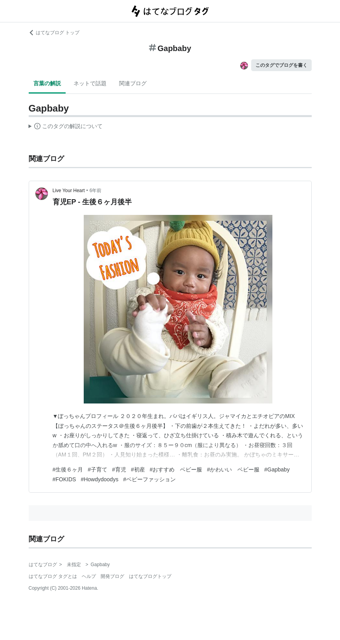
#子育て (97, 469)
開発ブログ (112, 576)
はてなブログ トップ (54, 32)
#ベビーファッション (149, 479)
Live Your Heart (69, 190)
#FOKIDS (64, 479)
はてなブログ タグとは (53, 576)
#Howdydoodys (99, 479)
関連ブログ (133, 83)
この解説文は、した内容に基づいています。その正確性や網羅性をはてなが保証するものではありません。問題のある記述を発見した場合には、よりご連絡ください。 (66, 127)
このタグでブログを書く (281, 65)
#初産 (138, 469)
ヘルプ (89, 576)
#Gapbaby (277, 469)
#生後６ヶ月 (68, 469)
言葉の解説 (47, 83)
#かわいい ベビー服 (233, 469)
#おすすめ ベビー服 (176, 469)
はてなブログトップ (150, 576)
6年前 (96, 190)
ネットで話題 (90, 83)
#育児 (119, 469)
